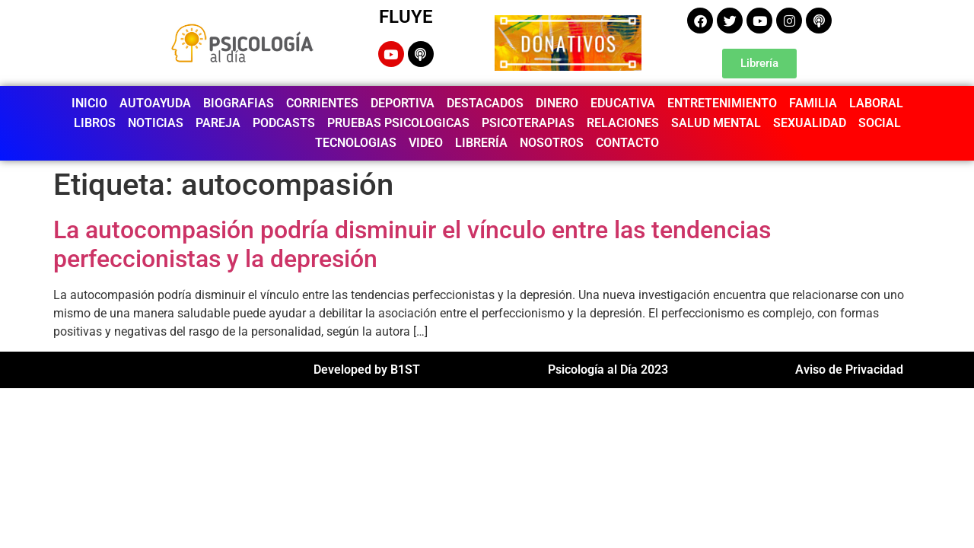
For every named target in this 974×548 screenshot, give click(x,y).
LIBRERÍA (481, 142)
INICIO (89, 103)
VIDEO (426, 142)
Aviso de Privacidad (849, 369)
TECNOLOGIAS (355, 142)
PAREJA (218, 123)
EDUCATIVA (622, 103)
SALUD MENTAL (716, 123)
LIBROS (95, 123)
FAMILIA (813, 103)
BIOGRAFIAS (238, 103)
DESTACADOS (485, 103)
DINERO (557, 103)
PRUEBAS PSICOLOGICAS (398, 123)
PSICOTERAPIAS (528, 123)
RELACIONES (623, 123)
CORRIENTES (322, 103)
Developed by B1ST (367, 369)
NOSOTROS (552, 142)
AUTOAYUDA (155, 103)
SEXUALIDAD (809, 123)
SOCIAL (879, 123)
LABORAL (876, 103)
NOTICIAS (155, 123)
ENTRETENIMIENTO (722, 103)
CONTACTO (627, 142)
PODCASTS (284, 123)
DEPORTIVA (402, 103)
